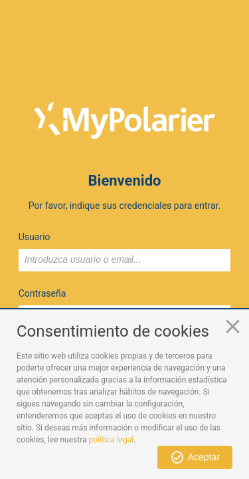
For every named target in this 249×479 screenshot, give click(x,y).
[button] (194, 457)
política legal (111, 439)
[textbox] (125, 260)
